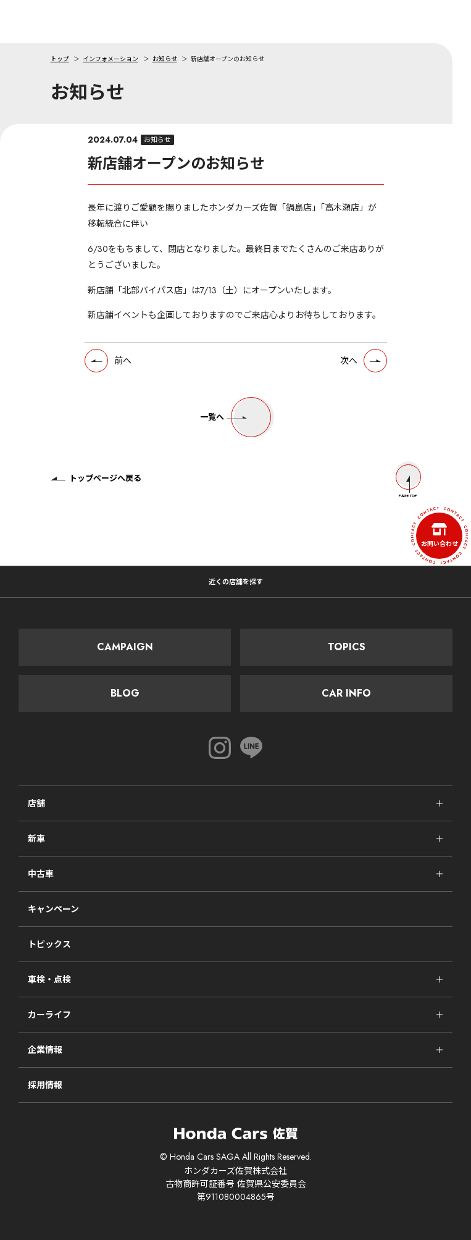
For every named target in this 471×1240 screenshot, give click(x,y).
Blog (125, 693)
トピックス (49, 944)
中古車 (41, 874)
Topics (346, 647)
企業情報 (45, 1050)
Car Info (346, 693)
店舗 (36, 803)
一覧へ (235, 417)
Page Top (408, 481)
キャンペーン (53, 909)
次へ (348, 360)
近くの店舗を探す (236, 582)
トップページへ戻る (96, 478)
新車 (36, 838)
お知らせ (164, 59)
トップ (60, 59)
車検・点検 (49, 979)
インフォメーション (110, 59)
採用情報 (45, 1085)
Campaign (125, 647)
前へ (122, 360)
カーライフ (49, 1014)
